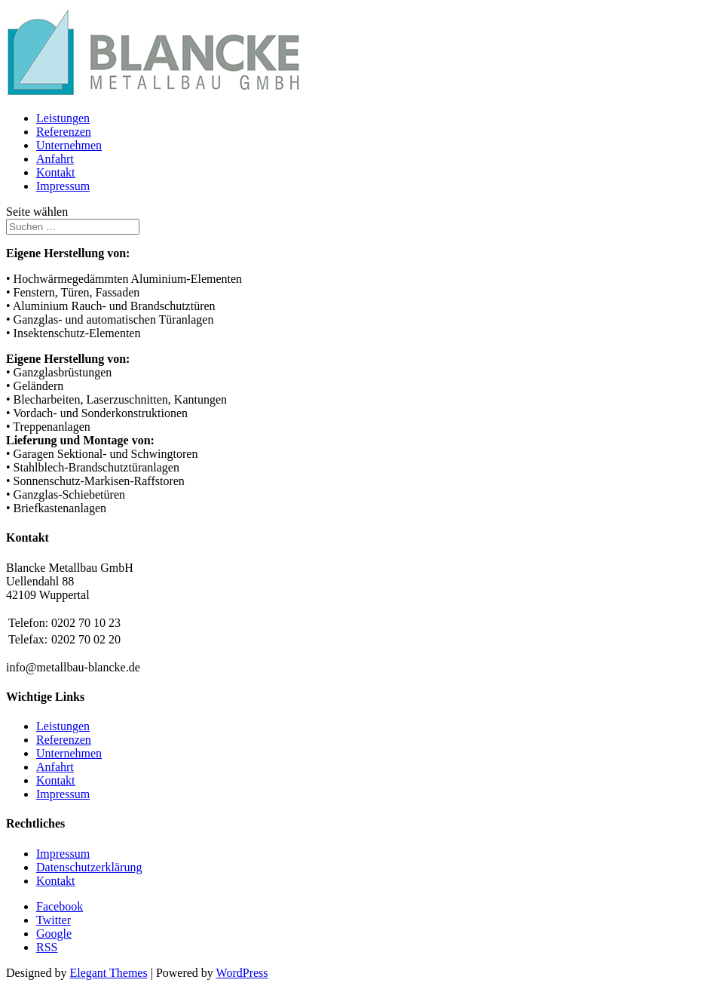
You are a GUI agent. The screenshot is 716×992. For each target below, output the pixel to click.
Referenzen (63, 131)
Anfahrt (55, 158)
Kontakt (55, 172)
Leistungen (63, 118)
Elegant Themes (108, 972)
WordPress (242, 972)
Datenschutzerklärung (89, 867)
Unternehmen (69, 145)
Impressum (63, 186)
